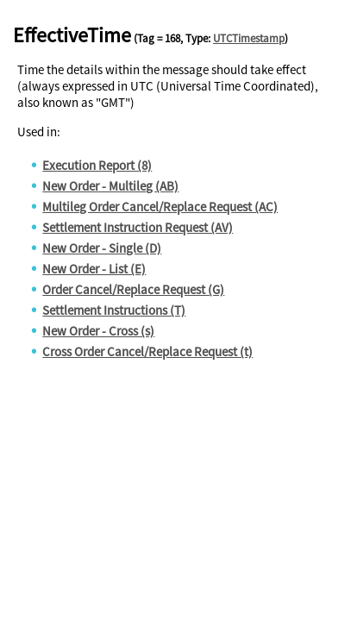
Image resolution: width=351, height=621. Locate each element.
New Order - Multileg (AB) (110, 186)
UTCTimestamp (249, 38)
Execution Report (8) (97, 165)
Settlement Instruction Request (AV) (137, 227)
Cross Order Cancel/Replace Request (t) (147, 351)
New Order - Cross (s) (98, 331)
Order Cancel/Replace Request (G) (133, 289)
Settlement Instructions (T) (113, 310)
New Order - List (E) (94, 268)
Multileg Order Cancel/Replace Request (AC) (160, 206)
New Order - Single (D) (101, 248)
